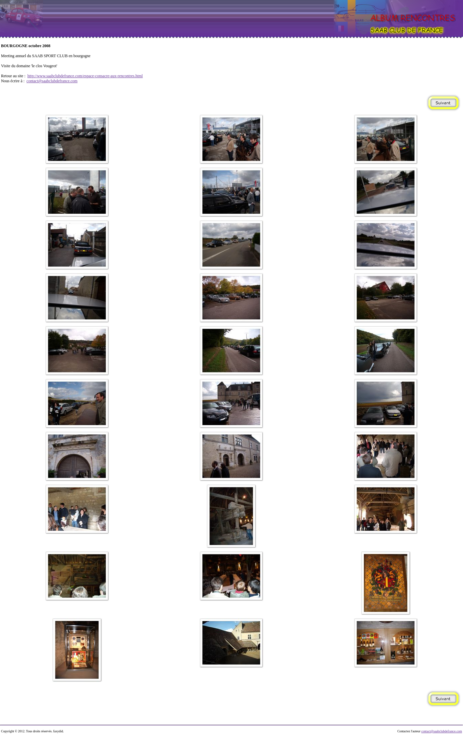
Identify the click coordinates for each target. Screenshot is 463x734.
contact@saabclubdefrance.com (52, 81)
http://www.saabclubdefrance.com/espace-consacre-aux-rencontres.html (85, 76)
